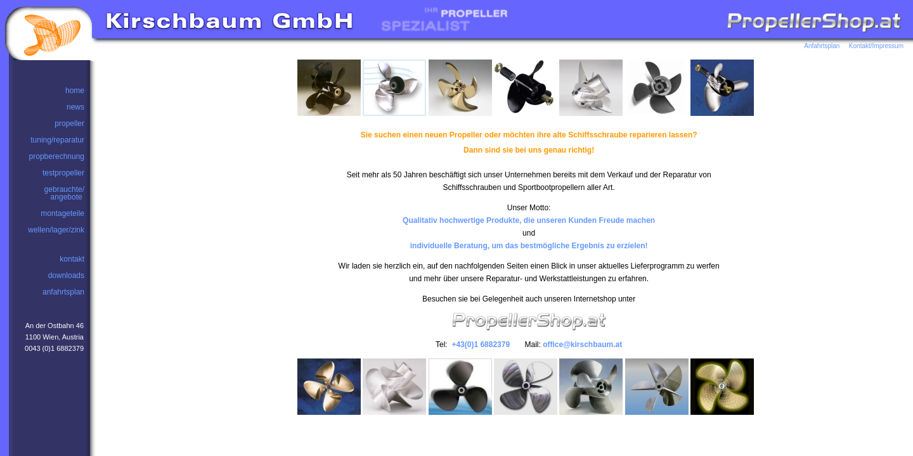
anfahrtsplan (63, 292)
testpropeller (63, 172)
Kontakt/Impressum (876, 45)
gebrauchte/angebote (64, 193)
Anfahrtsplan (825, 45)
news (75, 107)
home (74, 90)
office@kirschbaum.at (582, 344)
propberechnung (56, 156)
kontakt (72, 259)
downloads (66, 275)
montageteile (62, 213)
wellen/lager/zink (56, 229)
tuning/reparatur (57, 140)
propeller (69, 123)
